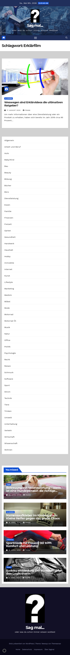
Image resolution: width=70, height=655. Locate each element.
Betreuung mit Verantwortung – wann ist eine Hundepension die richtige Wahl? (33, 491)
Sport (7, 385)
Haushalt (8, 250)
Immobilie (9, 263)
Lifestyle (8, 282)
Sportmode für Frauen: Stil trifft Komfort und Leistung (28, 544)
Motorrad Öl (10, 321)
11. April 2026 (15, 578)
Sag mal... (35, 25)
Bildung (8, 179)
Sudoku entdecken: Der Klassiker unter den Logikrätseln (34, 572)
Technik (8, 398)
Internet (8, 269)
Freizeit (8, 224)
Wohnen (8, 450)
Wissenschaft (10, 443)
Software (8, 379)
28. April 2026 (15, 495)
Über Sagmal (49, 649)
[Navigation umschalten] (35, 38)
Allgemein (8, 98)
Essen (7, 205)
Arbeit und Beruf (12, 147)
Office (7, 340)
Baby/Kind (9, 160)
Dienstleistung (11, 198)
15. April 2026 (15, 550)
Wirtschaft (9, 437)
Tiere (6, 405)
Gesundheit (9, 237)
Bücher (7, 185)
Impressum (38, 649)
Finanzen (8, 218)
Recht (7, 359)
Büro (6, 192)
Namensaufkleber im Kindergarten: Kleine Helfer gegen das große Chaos (33, 517)
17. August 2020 (14, 110)
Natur (7, 334)
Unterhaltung (10, 424)
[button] (66, 37)
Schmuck (8, 372)
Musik (7, 327)
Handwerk (9, 243)
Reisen (7, 366)
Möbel (7, 301)
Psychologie (10, 353)
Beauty (7, 172)
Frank (26, 110)
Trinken (8, 411)
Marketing (9, 288)
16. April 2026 (15, 522)
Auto (6, 153)
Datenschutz (27, 649)
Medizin (8, 295)
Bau (6, 166)
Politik (7, 346)
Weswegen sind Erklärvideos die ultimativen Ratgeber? (33, 104)
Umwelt (8, 417)
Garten (7, 230)
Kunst (7, 276)
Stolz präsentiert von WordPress (21, 644)
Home (18, 649)
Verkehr (8, 430)
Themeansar (56, 644)
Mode (7, 308)
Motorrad (8, 314)
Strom (7, 392)
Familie (7, 211)
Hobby (7, 256)
